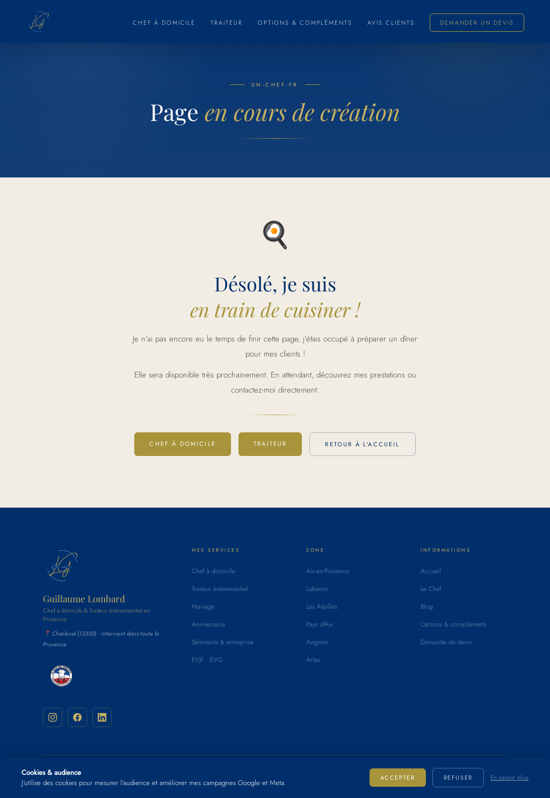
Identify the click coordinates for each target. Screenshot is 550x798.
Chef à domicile (164, 22)
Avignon (317, 642)
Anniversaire (208, 624)
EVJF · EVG (207, 660)
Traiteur (227, 22)
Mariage (203, 606)
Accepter (397, 777)
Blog (427, 606)
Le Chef (431, 589)
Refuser (458, 777)
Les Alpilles (321, 606)
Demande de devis (446, 642)
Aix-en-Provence (327, 571)
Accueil (431, 571)
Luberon (317, 589)
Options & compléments (305, 22)
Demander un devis (477, 22)
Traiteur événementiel (220, 589)
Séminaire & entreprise (223, 642)
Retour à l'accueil (362, 444)
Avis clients (391, 22)
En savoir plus (509, 777)
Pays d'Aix (319, 624)
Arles (313, 660)
